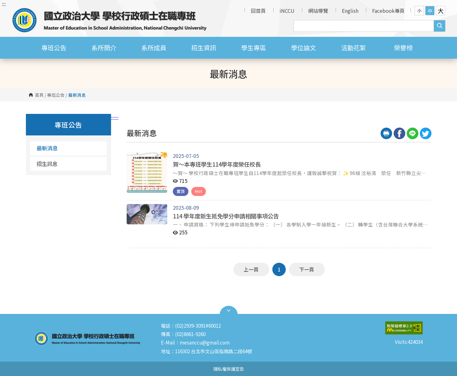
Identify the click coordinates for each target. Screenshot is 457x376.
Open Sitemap (229, 310)
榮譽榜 (403, 47)
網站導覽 (318, 10)
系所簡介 (103, 47)
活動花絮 (353, 47)
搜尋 (439, 26)
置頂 (181, 191)
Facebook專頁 (388, 10)
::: (4, 3)
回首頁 (258, 10)
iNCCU (287, 10)
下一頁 (306, 269)
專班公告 (53, 47)
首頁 (39, 95)
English (350, 10)
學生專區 (253, 47)
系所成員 (153, 47)
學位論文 (303, 47)
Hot (198, 191)
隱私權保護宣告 (228, 368)
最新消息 (47, 148)
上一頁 (251, 269)
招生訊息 (47, 164)
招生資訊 (203, 47)
